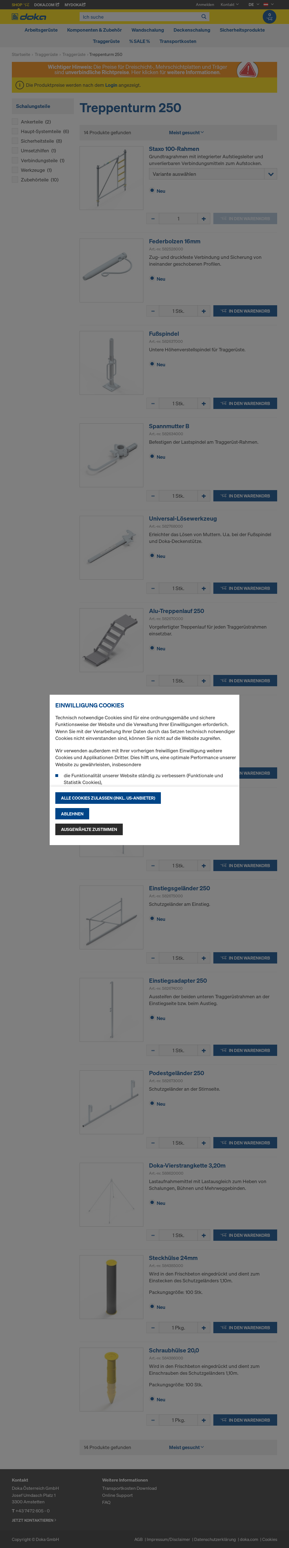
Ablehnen (72, 814)
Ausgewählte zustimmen (89, 829)
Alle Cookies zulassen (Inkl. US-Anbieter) (108, 798)
